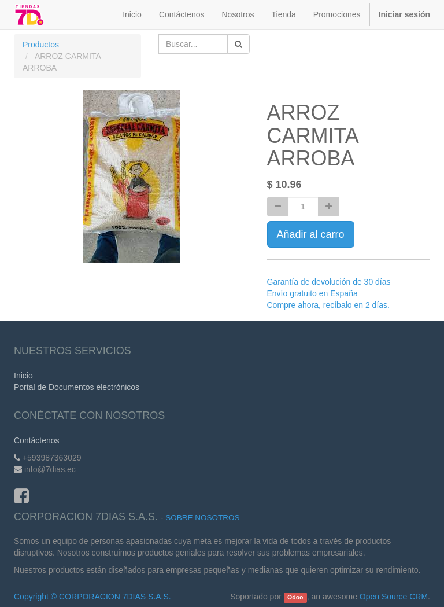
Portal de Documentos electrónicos (76, 387)
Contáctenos (37, 440)
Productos (41, 44)
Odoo (295, 597)
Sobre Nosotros (202, 517)
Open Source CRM (394, 596)
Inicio (23, 375)
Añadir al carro (311, 234)
